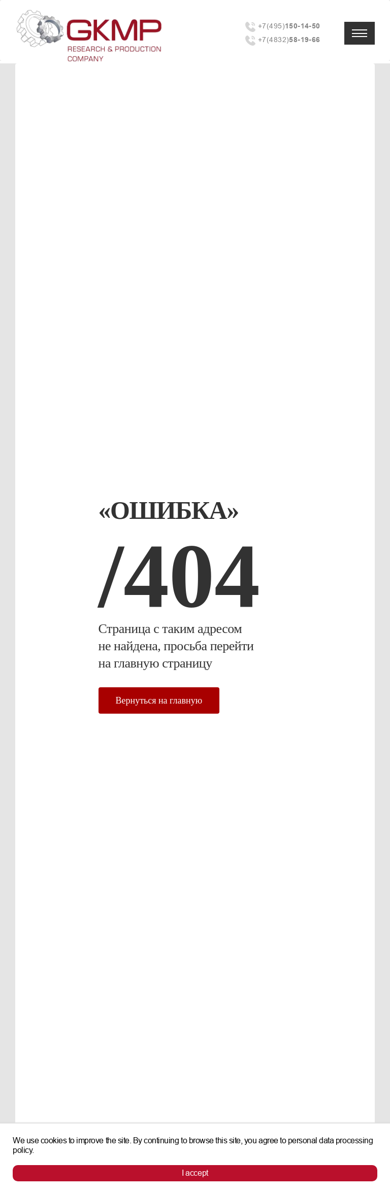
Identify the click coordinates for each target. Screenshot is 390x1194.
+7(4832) (289, 40)
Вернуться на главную (159, 700)
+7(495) (289, 26)
